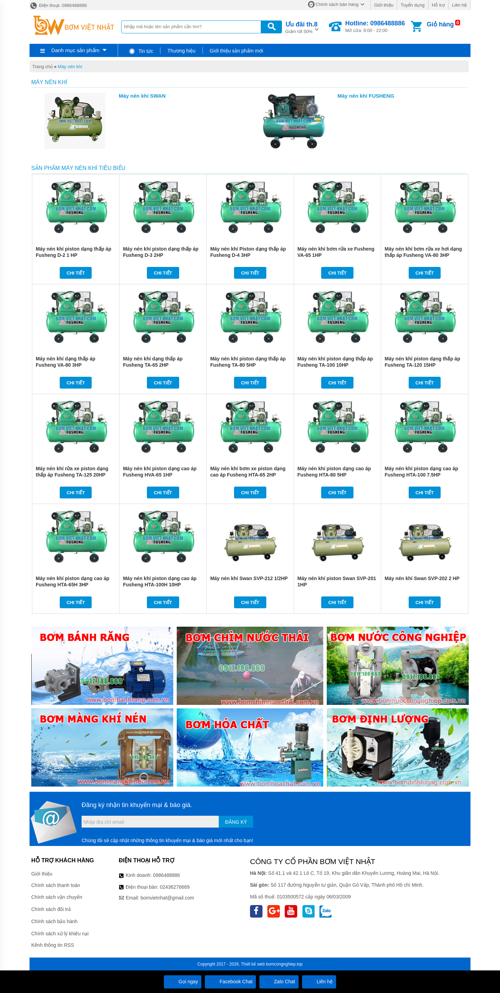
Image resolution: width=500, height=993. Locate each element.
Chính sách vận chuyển (56, 897)
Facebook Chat (230, 981)
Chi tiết (76, 273)
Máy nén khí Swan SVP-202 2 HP (422, 578)
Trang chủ (42, 66)
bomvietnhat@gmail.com (167, 898)
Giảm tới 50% (301, 27)
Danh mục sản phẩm (75, 50)
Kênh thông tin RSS (52, 945)
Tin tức (140, 51)
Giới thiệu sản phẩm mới (236, 51)
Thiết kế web (253, 964)
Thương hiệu (181, 51)
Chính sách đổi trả (51, 909)
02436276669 (175, 887)
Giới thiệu (383, 5)
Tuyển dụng (413, 5)
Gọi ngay (182, 981)
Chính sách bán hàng (337, 4)
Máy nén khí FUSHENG (366, 96)
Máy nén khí (70, 66)
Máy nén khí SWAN (142, 96)
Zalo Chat (279, 981)
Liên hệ (459, 5)
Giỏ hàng (440, 24)
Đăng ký (236, 822)
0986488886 (166, 875)
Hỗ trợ (438, 5)
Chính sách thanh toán (55, 885)
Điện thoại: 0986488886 (58, 5)
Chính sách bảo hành (54, 921)
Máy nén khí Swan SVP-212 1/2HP (249, 578)
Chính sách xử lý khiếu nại (60, 933)
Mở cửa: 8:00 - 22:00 (375, 26)
